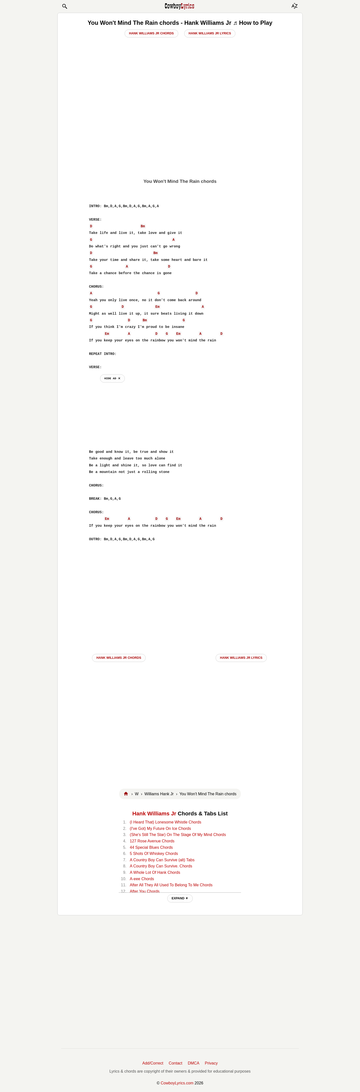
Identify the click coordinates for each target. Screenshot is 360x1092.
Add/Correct (152, 1063)
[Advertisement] (180, 137)
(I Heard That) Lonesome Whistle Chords (165, 822)
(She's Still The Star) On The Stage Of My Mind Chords (178, 835)
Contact (175, 1063)
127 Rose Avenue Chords (152, 841)
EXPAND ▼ (180, 898)
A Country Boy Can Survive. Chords (161, 866)
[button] (64, 6)
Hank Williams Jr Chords (151, 33)
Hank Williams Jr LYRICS (241, 658)
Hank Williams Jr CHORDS (118, 658)
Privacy (211, 1063)
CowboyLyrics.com (177, 1083)
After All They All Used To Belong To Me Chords (171, 885)
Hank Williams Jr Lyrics (210, 33)
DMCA (193, 1063)
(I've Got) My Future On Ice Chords (160, 828)
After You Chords (144, 891)
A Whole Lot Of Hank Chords (155, 872)
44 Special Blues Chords (151, 847)
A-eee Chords (142, 879)
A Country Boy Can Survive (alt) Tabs (162, 860)
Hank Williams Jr (154, 813)
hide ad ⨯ (112, 378)
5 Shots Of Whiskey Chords (154, 853)
